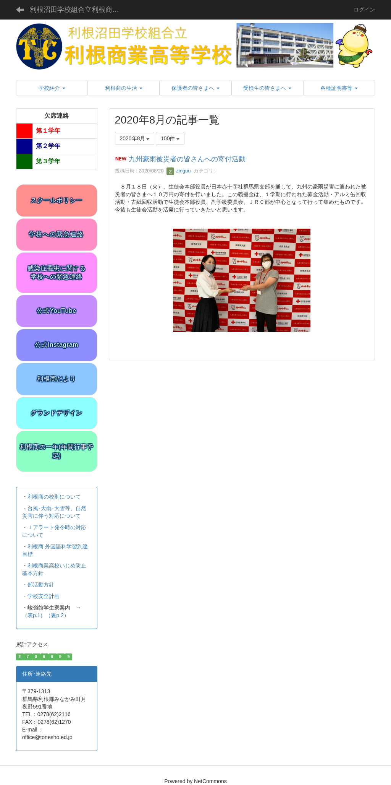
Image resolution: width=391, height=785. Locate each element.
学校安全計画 (43, 596)
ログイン (364, 10)
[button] (51, 88)
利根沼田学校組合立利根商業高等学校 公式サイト (80, 9)
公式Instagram (56, 344)
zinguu (178, 171)
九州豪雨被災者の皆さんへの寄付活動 (187, 159)
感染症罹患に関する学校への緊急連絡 (56, 272)
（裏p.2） (57, 615)
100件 (170, 138)
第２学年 (48, 146)
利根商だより (56, 378)
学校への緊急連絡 (56, 234)
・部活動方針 (38, 585)
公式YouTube (56, 310)
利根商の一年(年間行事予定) (57, 451)
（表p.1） (33, 615)
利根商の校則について (54, 497)
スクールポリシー (56, 200)
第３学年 (48, 161)
